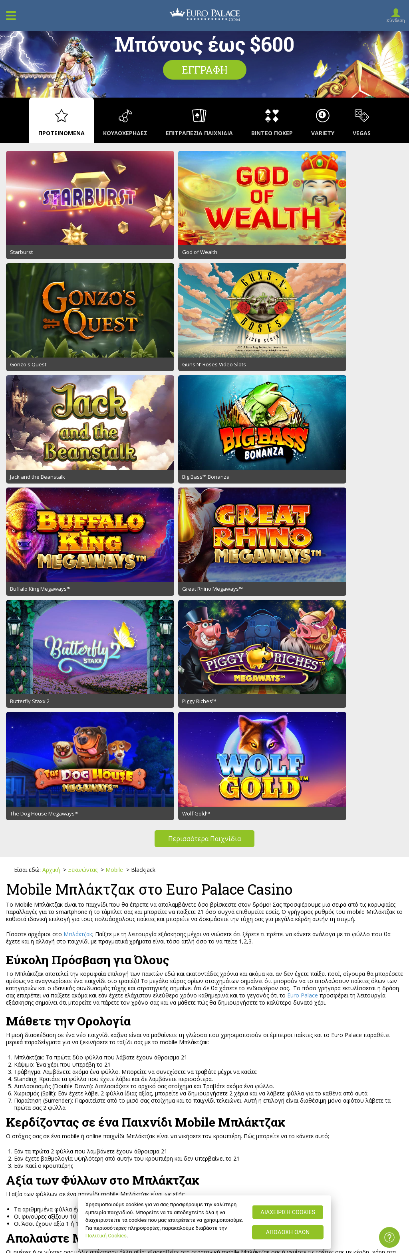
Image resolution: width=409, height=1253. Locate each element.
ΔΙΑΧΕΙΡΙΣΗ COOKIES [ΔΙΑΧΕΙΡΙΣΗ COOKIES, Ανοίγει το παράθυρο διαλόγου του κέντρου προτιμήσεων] (287, 1212)
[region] (205, 1222)
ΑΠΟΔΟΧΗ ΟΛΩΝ (288, 1232)
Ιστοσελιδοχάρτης (33, 1047)
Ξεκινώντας (83, 558)
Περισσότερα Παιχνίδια (204, 527)
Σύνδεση (395, 20)
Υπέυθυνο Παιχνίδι (184, 1056)
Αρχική (52, 558)
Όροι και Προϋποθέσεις (190, 1028)
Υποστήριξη (25, 1037)
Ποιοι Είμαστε (28, 1028)
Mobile (115, 558)
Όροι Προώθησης (182, 1037)
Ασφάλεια (172, 1047)
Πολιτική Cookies (106, 1236)
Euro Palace (302, 684)
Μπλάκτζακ (78, 623)
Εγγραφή (205, 69)
